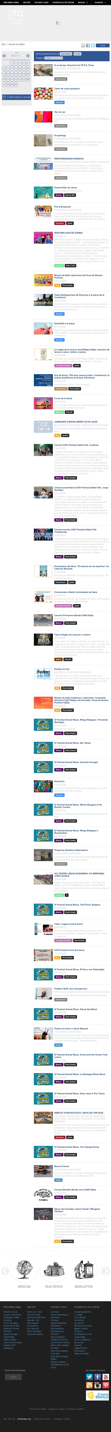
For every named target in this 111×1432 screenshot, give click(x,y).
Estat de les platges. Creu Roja (60, 1352)
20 (4, 79)
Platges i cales (41, 2)
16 (16, 73)
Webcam (24, 1286)
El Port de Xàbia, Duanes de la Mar (11, 1324)
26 (28, 79)
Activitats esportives (36, 1317)
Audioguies (9, 1348)
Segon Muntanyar (58, 1323)
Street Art (59, 781)
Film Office (54, 1286)
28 (8, 84)
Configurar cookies (57, 1409)
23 (16, 79)
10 (20, 68)
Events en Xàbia (17, 44)
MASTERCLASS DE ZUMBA (68, 233)
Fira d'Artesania (62, 207)
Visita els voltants (35, 1334)
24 (20, 79)
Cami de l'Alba (33, 1314)
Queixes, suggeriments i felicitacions (81, 1348)
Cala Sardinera (57, 1328)
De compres (32, 1325)
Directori (78, 1331)
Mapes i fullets (81, 1328)
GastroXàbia (9, 1337)
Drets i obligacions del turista (82, 1341)
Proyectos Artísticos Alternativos (71, 850)
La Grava (55, 1311)
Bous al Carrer (61, 1166)
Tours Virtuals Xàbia (12, 1342)
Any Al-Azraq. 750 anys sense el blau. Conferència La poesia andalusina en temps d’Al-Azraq (81, 376)
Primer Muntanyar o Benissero (60, 1316)
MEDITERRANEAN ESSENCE (69, 158)
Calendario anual (16, 97)
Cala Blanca (56, 1325)
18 (24, 73)
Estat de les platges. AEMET (60, 1358)
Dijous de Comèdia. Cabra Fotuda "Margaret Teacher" (77, 1210)
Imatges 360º (10, 1345)
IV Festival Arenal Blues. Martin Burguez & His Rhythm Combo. (78, 806)
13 (4, 73)
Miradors (8, 1331)
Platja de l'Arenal (11, 1328)
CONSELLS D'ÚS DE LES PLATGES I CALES (60, 1341)
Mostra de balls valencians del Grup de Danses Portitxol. (78, 276)
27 (4, 84)
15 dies (77, 54)
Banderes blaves (58, 1362)
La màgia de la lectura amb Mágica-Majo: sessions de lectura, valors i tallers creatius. (81, 350)
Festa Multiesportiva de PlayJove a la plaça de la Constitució (79, 296)
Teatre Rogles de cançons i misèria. (72, 634)
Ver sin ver (59, 112)
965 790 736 (9, 1419)
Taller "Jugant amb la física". (69, 924)
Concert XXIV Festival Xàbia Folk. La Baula (76, 445)
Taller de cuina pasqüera (67, 88)
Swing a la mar (62, 669)
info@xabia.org (24, 1419)
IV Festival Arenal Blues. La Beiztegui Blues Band (79, 1074)
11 (24, 68)
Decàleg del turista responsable (82, 1335)
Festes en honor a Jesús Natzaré (71, 1028)
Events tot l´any (34, 1311)
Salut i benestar (34, 1331)
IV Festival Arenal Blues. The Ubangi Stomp (76, 1147)
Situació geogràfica (82, 1311)
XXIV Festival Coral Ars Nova (69, 950)
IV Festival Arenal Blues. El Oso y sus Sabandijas (79, 969)
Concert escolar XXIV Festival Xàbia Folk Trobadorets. (75, 530)
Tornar (102, 45)
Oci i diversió (33, 1328)
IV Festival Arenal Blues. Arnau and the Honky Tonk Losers (81, 1056)
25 (24, 79)
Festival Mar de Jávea (65, 187)
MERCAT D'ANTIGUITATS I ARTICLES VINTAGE (78, 1113)
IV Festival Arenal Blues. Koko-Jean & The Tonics (79, 1093)
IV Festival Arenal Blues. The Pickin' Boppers (77, 905)
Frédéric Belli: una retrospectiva (70, 988)
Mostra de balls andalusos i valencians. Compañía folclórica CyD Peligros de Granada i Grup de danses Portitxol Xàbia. (81, 700)
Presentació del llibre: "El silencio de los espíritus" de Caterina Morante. (81, 567)
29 (12, 84)
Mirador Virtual (10, 1311)
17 (20, 73)
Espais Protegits (11, 1334)
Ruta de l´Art (33, 1320)
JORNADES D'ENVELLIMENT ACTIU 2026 (75, 422)
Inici (3, 44)
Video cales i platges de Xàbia (60, 1346)
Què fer (26, 2)
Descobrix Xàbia (11, 2)
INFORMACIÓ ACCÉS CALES (60, 1366)
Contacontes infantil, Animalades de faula (75, 592)
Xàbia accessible (81, 1353)
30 (16, 84)
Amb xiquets (33, 1323)
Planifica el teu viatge (63, 2)
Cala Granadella (58, 1337)
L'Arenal (54, 1320)
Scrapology (60, 135)
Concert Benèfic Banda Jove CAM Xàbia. (75, 1189)
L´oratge (78, 1314)
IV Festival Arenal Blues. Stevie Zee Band (75, 1009)
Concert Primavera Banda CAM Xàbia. (74, 615)
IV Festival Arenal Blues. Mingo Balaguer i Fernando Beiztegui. (81, 721)
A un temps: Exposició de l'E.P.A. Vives (74, 65)
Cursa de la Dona (63, 398)
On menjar (79, 1320)
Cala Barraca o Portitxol (57, 1332)
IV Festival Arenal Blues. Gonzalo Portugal (76, 762)
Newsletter (84, 1286)
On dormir (79, 1323)
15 (12, 73)
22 (12, 79)
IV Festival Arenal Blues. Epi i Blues (72, 743)
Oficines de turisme (83, 1325)
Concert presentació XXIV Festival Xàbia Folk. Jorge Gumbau (81, 488)
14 (8, 73)
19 (28, 73)
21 (8, 79)
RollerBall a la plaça (64, 323)
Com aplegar (80, 1317)
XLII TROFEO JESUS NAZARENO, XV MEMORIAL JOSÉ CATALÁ (79, 874)
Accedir (13, 1377)
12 (28, 68)
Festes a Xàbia (10, 1339)
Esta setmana (66, 54)
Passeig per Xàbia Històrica (11, 1319)
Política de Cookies (42, 1419)
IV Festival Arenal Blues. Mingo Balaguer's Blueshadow (76, 831)
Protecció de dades (38, 1409)
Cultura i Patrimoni (12, 1314)
